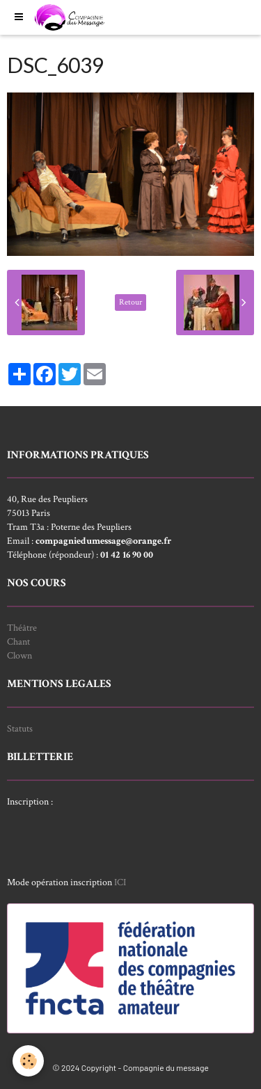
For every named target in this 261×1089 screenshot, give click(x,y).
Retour (130, 302)
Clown (19, 656)
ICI (120, 882)
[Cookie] (28, 1060)
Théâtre (22, 628)
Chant (18, 642)
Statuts (20, 729)
